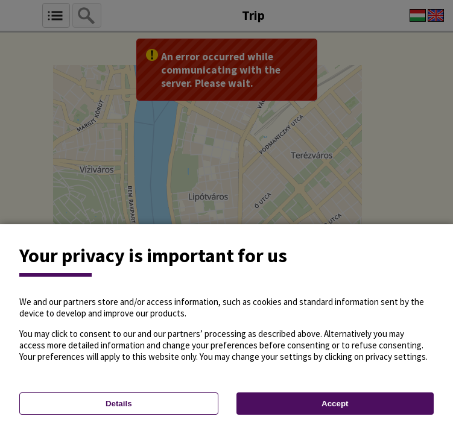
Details (119, 403)
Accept (335, 403)
